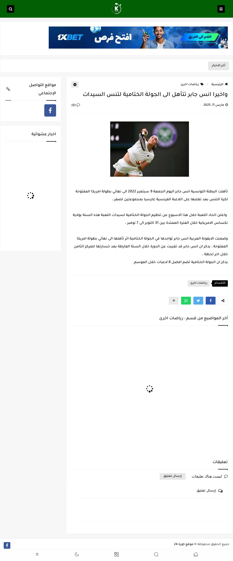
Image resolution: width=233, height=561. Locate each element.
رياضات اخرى (192, 84)
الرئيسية (219, 84)
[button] (211, 301)
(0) (75, 105)
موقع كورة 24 (183, 544)
